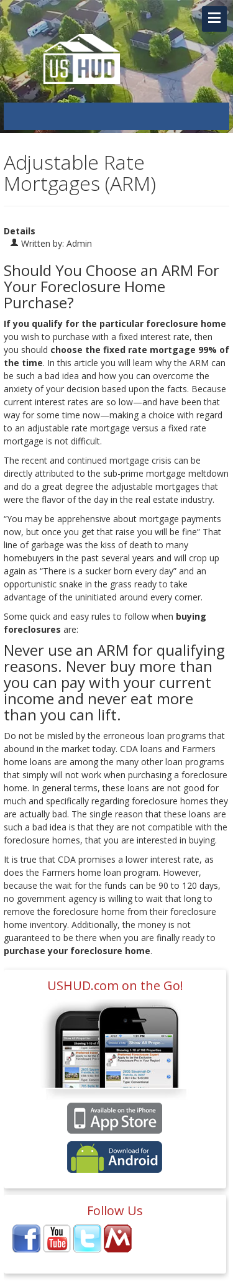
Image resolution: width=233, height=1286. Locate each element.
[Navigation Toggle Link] (214, 19)
